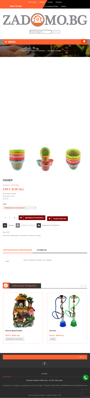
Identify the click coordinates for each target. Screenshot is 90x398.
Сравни (11, 225)
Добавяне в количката (34, 217)
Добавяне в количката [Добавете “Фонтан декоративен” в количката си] (14, 339)
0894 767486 (15, 6)
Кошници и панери (54, 51)
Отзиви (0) (42, 250)
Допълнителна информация (17, 250)
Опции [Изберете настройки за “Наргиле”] (52, 339)
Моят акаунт (32, 2)
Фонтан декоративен (13, 331)
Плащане (59, 2)
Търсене (56, 32)
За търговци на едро (51, 6)
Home (23, 51)
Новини (63, 6)
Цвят (5, 204)
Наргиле (52, 331)
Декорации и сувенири (36, 51)
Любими (42, 2)
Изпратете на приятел (50, 225)
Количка (50, 2)
